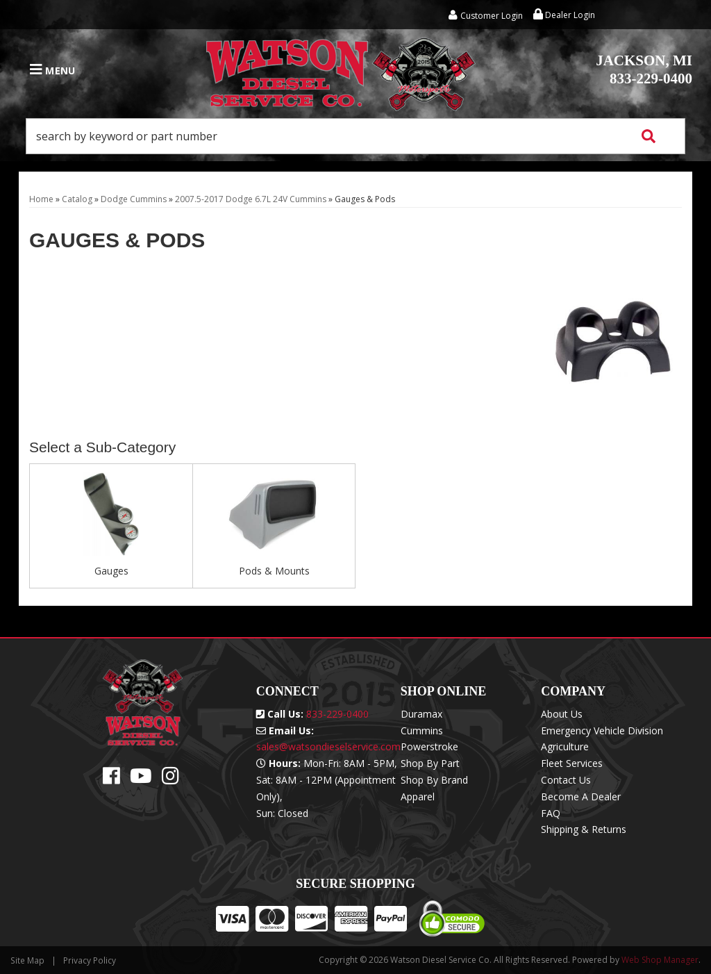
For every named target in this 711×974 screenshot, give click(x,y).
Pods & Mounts (274, 570)
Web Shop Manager (660, 960)
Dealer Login (564, 15)
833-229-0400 (644, 69)
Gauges (111, 570)
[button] (355, 136)
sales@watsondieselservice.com (328, 746)
